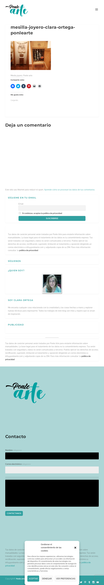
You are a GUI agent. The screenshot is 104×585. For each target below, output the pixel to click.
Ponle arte (20, 579)
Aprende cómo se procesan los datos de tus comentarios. (69, 190)
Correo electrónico (18, 464)
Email (20, 204)
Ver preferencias (65, 578)
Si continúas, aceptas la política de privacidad (42, 213)
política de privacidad (28, 250)
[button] (75, 547)
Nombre (13, 450)
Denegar (47, 578)
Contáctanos (14, 513)
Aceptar (33, 578)
